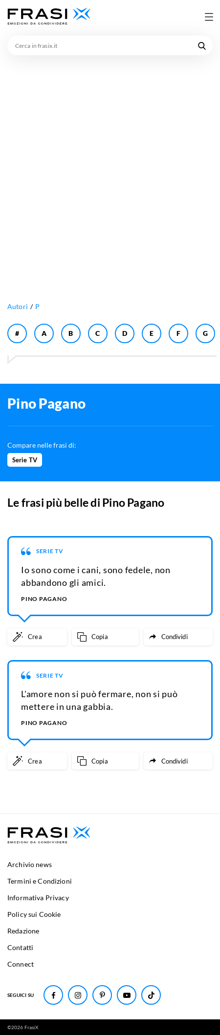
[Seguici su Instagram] (78, 995)
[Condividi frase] (178, 636)
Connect (20, 964)
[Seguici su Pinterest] (102, 995)
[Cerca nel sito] (202, 45)
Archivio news (29, 864)
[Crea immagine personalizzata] (37, 636)
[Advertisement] (110, 170)
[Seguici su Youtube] (126, 995)
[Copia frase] (105, 636)
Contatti (20, 947)
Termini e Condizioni (39, 881)
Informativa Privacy (38, 897)
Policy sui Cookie (34, 914)
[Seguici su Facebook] (53, 995)
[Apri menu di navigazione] (208, 16)
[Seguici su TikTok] (151, 995)
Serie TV (24, 460)
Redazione (23, 931)
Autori (17, 306)
